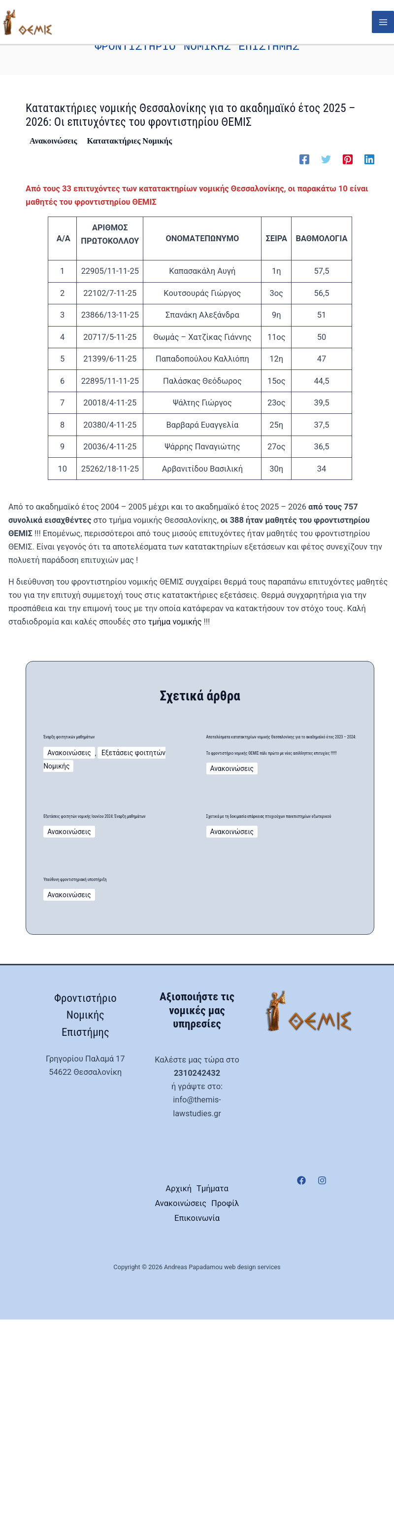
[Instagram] (322, 1376)
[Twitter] (326, 145)
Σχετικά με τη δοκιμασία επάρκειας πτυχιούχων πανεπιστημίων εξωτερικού (275, 944)
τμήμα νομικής (175, 607)
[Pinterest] (348, 145)
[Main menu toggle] (383, 23)
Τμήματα (197, 1397)
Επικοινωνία (197, 1437)
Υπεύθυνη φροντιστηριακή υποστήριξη (96, 1055)
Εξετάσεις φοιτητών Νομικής (134, 755)
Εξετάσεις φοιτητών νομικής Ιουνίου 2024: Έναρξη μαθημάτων (114, 927)
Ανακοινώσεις (53, 126)
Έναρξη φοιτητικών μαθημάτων (106, 727)
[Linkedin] (369, 145)
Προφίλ (197, 1424)
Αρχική (197, 1384)
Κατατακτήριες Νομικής (129, 126)
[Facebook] (304, 145)
